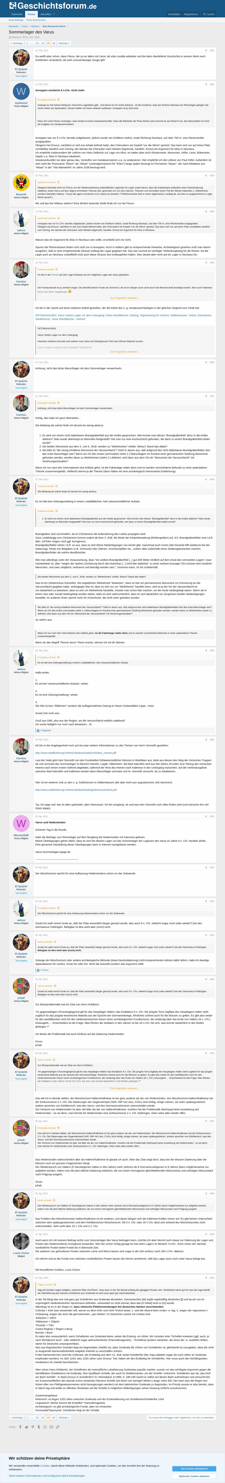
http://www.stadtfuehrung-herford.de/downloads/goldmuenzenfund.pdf (76, 789)
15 (48, 43)
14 (42, 43)
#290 (212, 739)
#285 (212, 262)
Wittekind (16, 37)
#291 (212, 816)
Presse (54, 274)
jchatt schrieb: (45, 1060)
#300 (212, 1278)
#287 (212, 396)
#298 (212, 1193)
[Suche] (208, 14)
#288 (212, 479)
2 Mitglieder (45, 730)
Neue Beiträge (16, 20)
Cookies (45, 1465)
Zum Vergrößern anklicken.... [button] (125, 298)
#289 (212, 650)
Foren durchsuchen (36, 20)
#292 (212, 867)
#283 (212, 175)
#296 (212, 1053)
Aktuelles (45, 14)
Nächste (63, 43)
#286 (212, 362)
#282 (212, 84)
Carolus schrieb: (46, 269)
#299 (212, 1234)
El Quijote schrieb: (47, 99)
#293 (212, 901)
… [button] (32, 43)
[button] (54, 14)
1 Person (44, 970)
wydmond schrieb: (47, 182)
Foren (31, 14)
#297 (212, 1121)
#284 (212, 211)
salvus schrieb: (45, 942)
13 (37, 43)
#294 (212, 935)
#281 (212, 50)
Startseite (16, 14)
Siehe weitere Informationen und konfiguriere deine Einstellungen (47, 1475)
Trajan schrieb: (45, 1284)
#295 (212, 979)
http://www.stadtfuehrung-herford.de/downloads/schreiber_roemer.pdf (75, 752)
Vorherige (17, 43)
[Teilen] (206, 51)
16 (54, 43)
